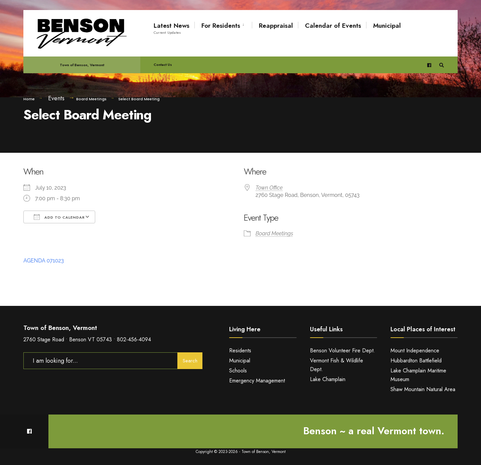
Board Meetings (91, 99)
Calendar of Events (333, 25)
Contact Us (163, 64)
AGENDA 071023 (43, 260)
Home (29, 99)
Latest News (171, 28)
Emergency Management (257, 380)
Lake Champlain (327, 379)
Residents (240, 350)
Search (190, 360)
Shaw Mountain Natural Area (422, 389)
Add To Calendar (59, 217)
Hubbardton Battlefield (416, 360)
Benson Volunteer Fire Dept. (342, 350)
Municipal (387, 25)
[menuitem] (223, 24)
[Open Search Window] (442, 65)
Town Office (269, 188)
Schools (238, 370)
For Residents (220, 25)
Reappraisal (276, 25)
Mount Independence (414, 350)
